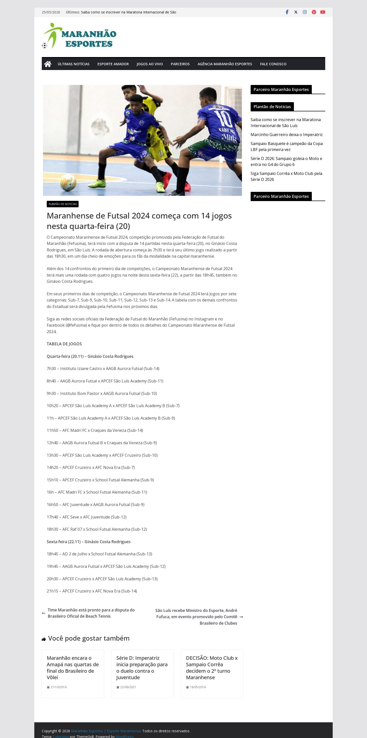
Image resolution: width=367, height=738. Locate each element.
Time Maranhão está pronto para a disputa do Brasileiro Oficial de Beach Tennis (88, 613)
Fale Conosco (273, 64)
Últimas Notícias (74, 64)
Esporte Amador (113, 64)
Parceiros (180, 64)
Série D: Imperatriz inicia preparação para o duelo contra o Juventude (142, 668)
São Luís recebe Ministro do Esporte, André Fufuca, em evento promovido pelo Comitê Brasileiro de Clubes (199, 617)
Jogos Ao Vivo (150, 64)
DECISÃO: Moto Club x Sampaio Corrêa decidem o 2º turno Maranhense (212, 668)
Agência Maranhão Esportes (225, 64)
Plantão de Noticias (63, 204)
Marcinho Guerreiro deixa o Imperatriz (287, 134)
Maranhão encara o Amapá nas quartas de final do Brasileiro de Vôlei (73, 668)
